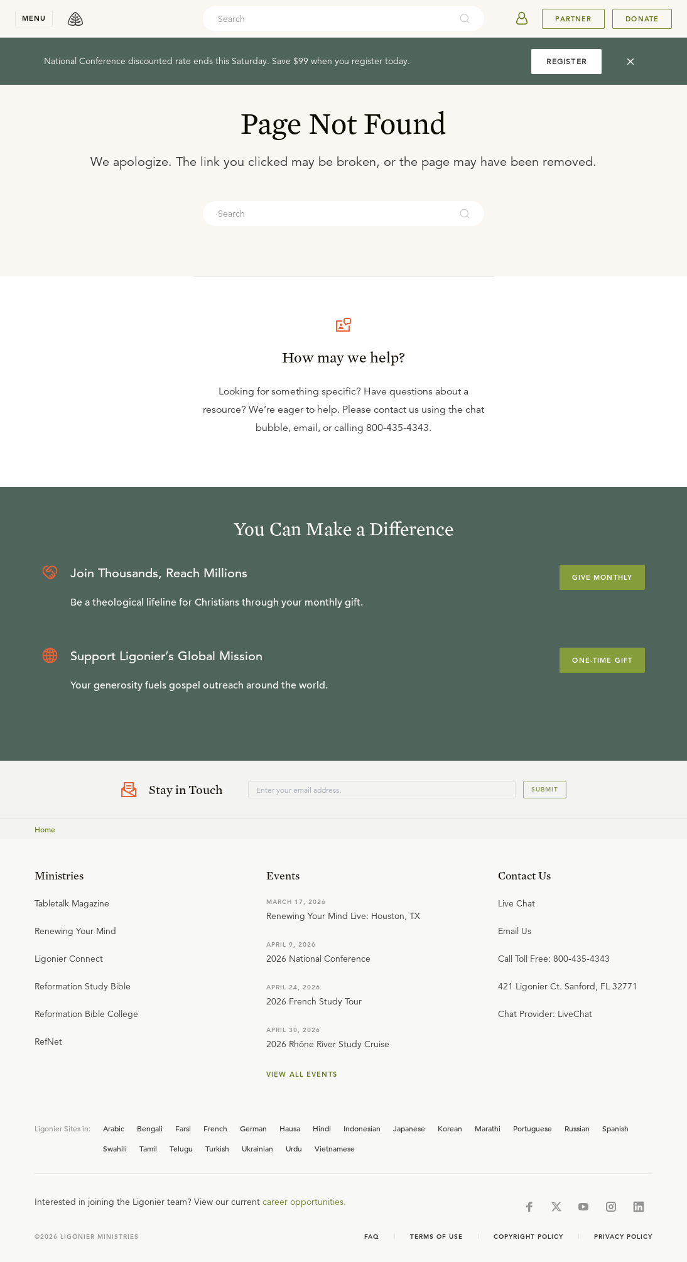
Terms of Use (436, 1236)
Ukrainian (257, 1148)
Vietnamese (335, 1148)
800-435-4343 (397, 428)
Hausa (289, 1128)
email (305, 428)
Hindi (322, 1128)
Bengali (150, 1128)
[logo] (75, 18)
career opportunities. (304, 1201)
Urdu (294, 1148)
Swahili (115, 1148)
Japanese (409, 1128)
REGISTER (566, 61)
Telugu (181, 1148)
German (253, 1128)
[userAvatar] (521, 18)
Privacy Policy (623, 1236)
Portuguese (532, 1128)
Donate (642, 18)
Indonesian (362, 1128)
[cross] (630, 61)
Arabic (113, 1128)
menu (34, 18)
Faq (371, 1236)
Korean (450, 1128)
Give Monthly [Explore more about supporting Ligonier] (602, 577)
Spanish (615, 1128)
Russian (577, 1128)
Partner (573, 18)
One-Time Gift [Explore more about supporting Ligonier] (602, 660)
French (215, 1128)
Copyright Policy (528, 1236)
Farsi (183, 1128)
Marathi (487, 1128)
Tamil (148, 1148)
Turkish (217, 1148)
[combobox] (326, 19)
